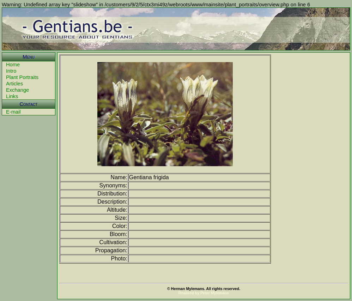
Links (12, 96)
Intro (11, 71)
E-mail (13, 112)
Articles (14, 83)
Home (13, 64)
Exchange (17, 90)
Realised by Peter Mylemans (203, 293)
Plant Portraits (22, 77)
